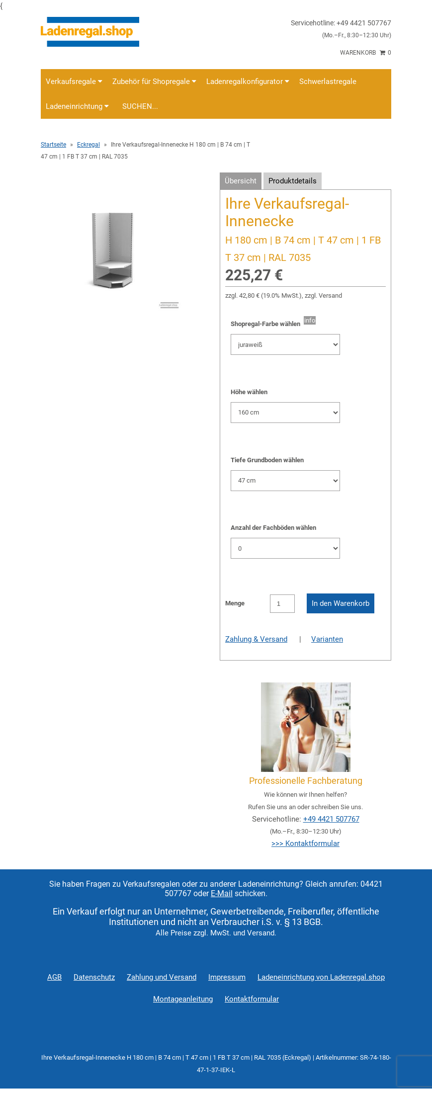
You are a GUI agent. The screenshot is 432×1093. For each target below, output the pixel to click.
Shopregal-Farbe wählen (267, 324)
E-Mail (222, 893)
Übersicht (241, 180)
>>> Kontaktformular (305, 843)
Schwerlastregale (327, 81)
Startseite (53, 144)
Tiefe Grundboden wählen (267, 460)
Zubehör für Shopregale (154, 81)
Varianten (327, 639)
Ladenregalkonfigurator (247, 81)
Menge (235, 603)
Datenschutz (94, 977)
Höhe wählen (249, 392)
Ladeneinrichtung (77, 106)
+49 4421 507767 (331, 819)
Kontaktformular (252, 999)
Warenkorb (365, 52)
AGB (54, 977)
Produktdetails (292, 180)
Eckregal (88, 144)
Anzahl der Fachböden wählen (273, 527)
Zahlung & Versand (256, 639)
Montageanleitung (183, 999)
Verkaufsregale (74, 81)
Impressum (227, 977)
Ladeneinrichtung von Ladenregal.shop (321, 977)
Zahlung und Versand (161, 977)
